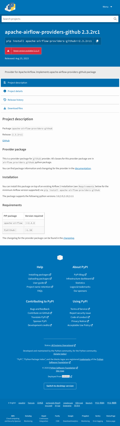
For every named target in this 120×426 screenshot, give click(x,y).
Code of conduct (79, 317)
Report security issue (80, 313)
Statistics (80, 283)
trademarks (85, 359)
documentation (83, 168)
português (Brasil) (53, 403)
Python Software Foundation (62, 367)
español (22, 403)
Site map (60, 370)
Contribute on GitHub (38, 313)
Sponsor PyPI (40, 321)
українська (68, 403)
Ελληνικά (79, 403)
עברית (57, 405)
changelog (68, 238)
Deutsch (89, 403)
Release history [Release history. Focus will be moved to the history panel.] (13, 100)
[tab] (60, 83)
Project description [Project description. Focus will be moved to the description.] (15, 82)
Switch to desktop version (60, 386)
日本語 (40, 403)
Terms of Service (78, 309)
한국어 (77, 405)
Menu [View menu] (108, 7)
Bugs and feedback (40, 309)
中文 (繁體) (112, 403)
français (31, 403)
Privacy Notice (78, 321)
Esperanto (67, 405)
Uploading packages (38, 278)
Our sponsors (80, 291)
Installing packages (39, 274)
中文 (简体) (100, 403)
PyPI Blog (79, 274)
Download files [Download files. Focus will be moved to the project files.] (13, 108)
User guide (38, 283)
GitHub (6, 140)
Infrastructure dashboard (78, 278)
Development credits (38, 325)
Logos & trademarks (80, 287)
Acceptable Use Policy (79, 325)
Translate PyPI (38, 317)
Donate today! (60, 353)
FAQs (39, 291)
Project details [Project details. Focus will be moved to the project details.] (13, 91)
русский (48, 405)
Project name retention (38, 287)
